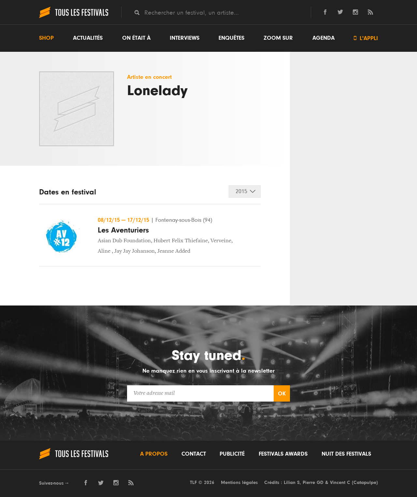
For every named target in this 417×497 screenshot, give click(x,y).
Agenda (323, 38)
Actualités (88, 38)
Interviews (184, 38)
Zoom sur (278, 38)
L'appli (366, 38)
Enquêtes (231, 38)
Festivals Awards (283, 454)
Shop (46, 38)
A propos (153, 454)
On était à (136, 38)
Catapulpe (364, 482)
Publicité (232, 454)
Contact (193, 454)
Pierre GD (313, 482)
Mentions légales (239, 482)
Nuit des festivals (346, 454)
